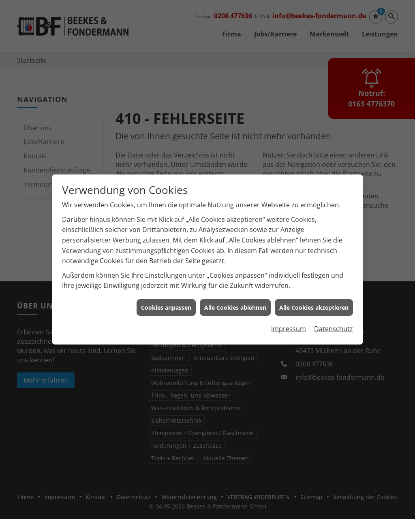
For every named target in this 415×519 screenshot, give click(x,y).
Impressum (288, 324)
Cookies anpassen (166, 303)
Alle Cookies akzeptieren (314, 303)
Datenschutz (333, 324)
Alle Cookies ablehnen (235, 303)
